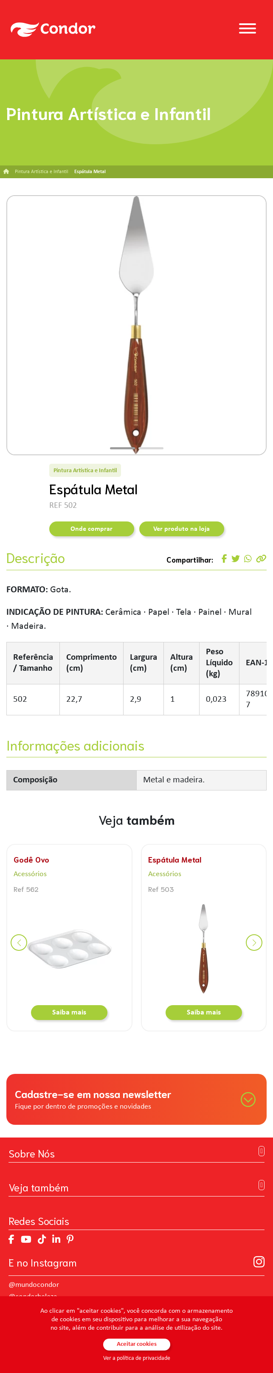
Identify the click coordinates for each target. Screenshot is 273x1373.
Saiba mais (69, 1013)
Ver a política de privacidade (136, 1358)
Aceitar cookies (137, 1344)
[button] (122, 448)
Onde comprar (91, 529)
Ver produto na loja (181, 529)
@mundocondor (33, 1285)
